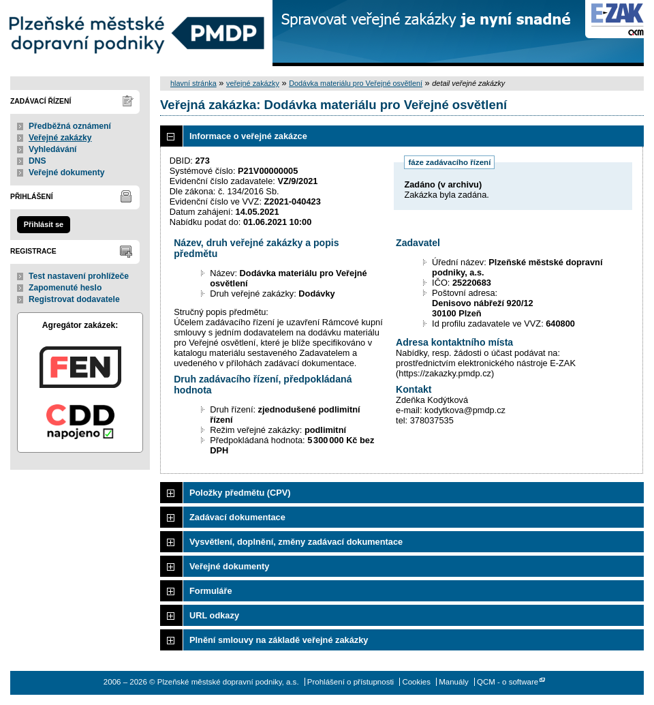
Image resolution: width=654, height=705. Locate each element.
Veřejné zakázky (60, 137)
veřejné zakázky (252, 83)
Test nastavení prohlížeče (79, 276)
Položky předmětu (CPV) (240, 492)
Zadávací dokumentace (237, 517)
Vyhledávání (53, 149)
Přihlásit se (43, 224)
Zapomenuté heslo (65, 287)
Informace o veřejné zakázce (248, 136)
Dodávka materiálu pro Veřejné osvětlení (355, 83)
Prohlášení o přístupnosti (350, 682)
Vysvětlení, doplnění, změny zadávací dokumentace (296, 542)
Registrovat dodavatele (74, 299)
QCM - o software (507, 682)
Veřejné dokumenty (66, 172)
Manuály (454, 682)
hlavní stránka (193, 83)
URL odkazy (214, 615)
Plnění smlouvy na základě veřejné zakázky (278, 640)
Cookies (416, 682)
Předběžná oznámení (70, 126)
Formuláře (210, 591)
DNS (37, 161)
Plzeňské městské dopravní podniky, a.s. (136, 33)
